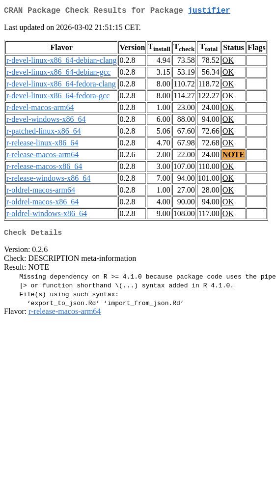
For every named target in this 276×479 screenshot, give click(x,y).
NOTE (233, 156)
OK (228, 62)
